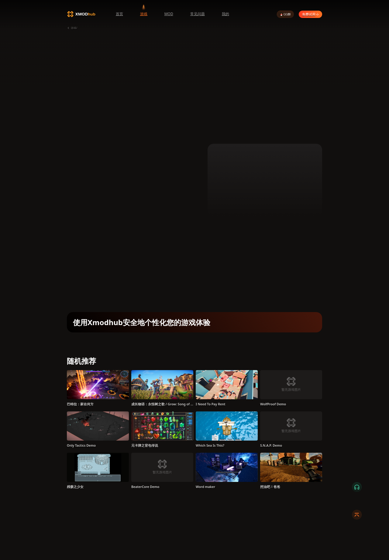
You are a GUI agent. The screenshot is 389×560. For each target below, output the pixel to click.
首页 (119, 13)
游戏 (143, 13)
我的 (225, 13)
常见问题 (197, 13)
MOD (168, 13)
